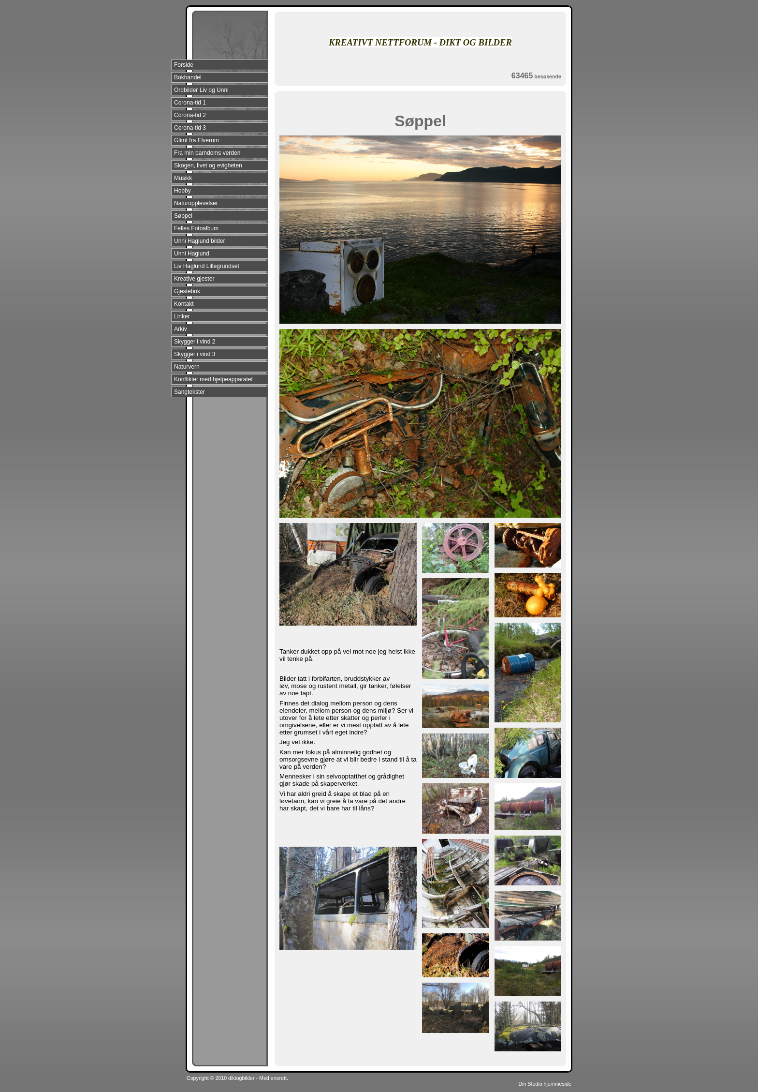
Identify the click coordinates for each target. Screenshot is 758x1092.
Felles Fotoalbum (196, 228)
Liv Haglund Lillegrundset (206, 266)
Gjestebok (187, 291)
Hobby (182, 190)
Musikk (183, 178)
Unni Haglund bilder (199, 241)
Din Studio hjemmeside (544, 1084)
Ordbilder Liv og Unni (201, 90)
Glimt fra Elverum (196, 140)
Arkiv (180, 329)
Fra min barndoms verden (207, 153)
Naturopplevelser (196, 203)
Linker (182, 316)
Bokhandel (188, 77)
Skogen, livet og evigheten (208, 165)
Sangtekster (189, 392)
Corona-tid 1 (190, 102)
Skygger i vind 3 (194, 354)
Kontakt (184, 303)
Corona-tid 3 (190, 127)
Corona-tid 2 (190, 115)
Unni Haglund (191, 253)
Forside (183, 64)
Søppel (183, 215)
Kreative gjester (194, 278)
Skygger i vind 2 (194, 341)
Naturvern (187, 366)
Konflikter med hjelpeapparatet (213, 379)
